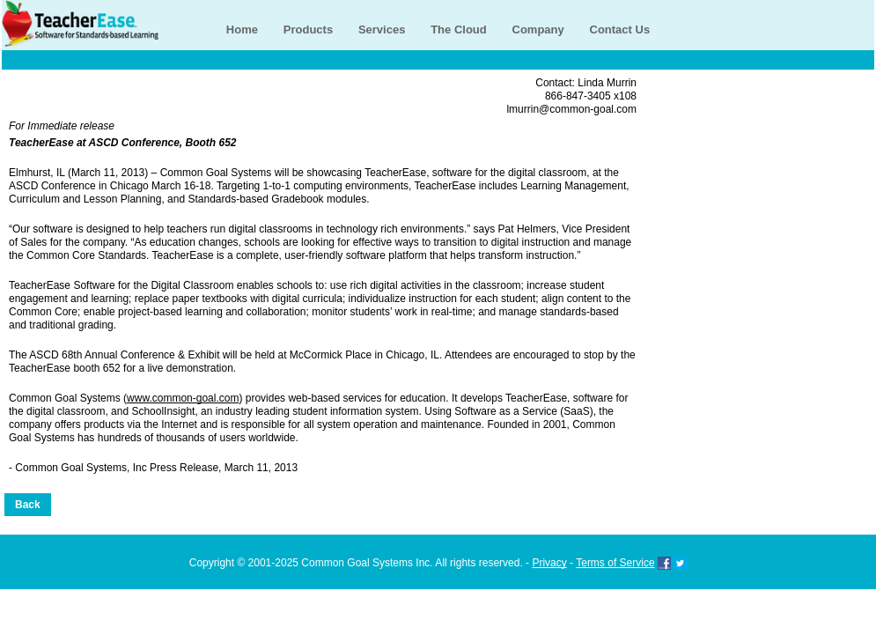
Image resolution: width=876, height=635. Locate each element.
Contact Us (620, 29)
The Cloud (459, 29)
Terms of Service (615, 563)
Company (538, 29)
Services (382, 29)
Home (242, 29)
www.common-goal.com (183, 398)
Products (308, 29)
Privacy (549, 563)
